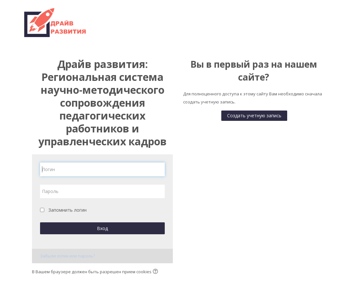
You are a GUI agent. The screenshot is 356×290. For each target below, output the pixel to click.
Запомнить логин (67, 210)
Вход (102, 228)
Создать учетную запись (254, 115)
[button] (156, 272)
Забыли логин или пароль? (67, 256)
